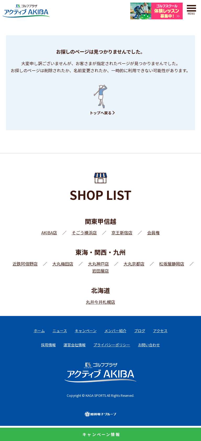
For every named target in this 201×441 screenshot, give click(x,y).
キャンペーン (86, 330)
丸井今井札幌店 (100, 302)
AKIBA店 (49, 232)
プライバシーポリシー (111, 344)
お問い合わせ (149, 344)
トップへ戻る (100, 112)
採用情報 (48, 344)
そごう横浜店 (84, 232)
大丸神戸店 (98, 264)
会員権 (153, 232)
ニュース (60, 330)
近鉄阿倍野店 (25, 264)
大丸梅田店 (62, 264)
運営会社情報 (75, 344)
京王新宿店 (121, 232)
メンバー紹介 (115, 330)
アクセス (160, 330)
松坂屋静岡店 (171, 264)
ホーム (39, 330)
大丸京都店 (134, 264)
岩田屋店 (100, 271)
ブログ (139, 330)
